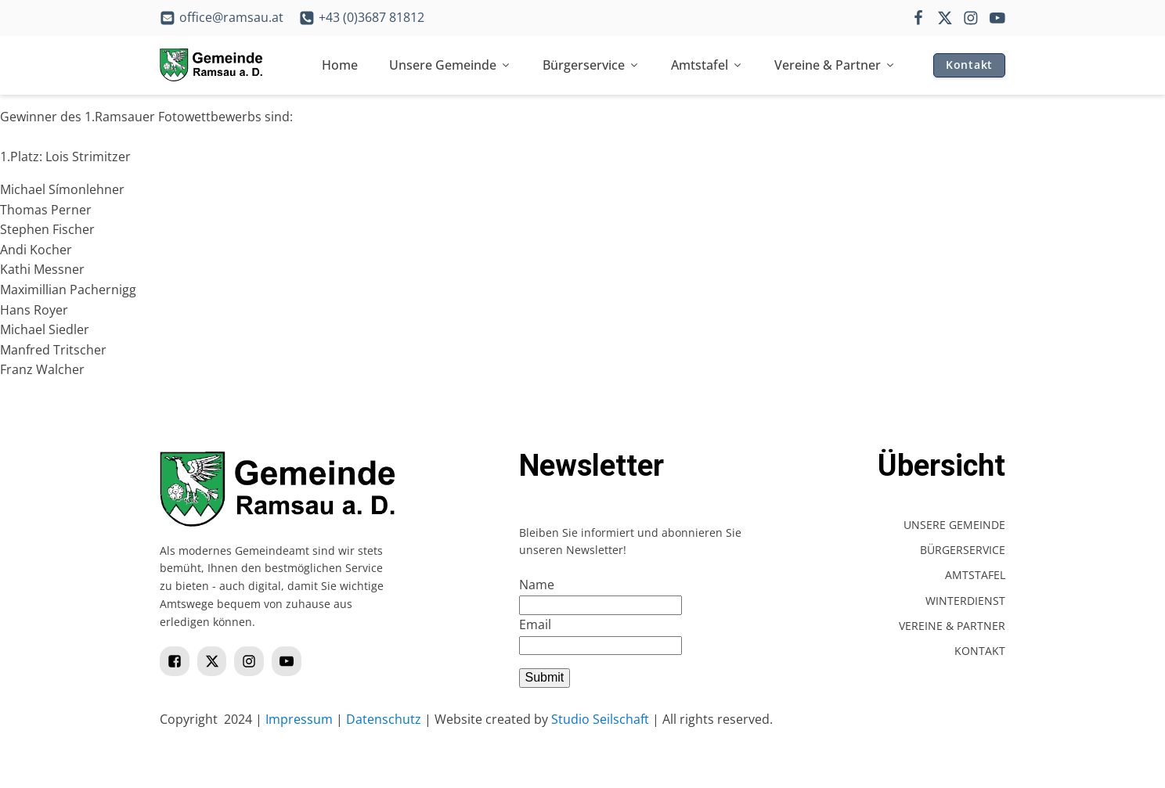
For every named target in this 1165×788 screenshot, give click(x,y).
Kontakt (969, 64)
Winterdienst (965, 600)
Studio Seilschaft (600, 719)
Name (536, 584)
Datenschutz (383, 719)
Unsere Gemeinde (450, 65)
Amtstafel (707, 65)
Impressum (299, 719)
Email (535, 624)
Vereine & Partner (835, 65)
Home (340, 65)
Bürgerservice (591, 65)
